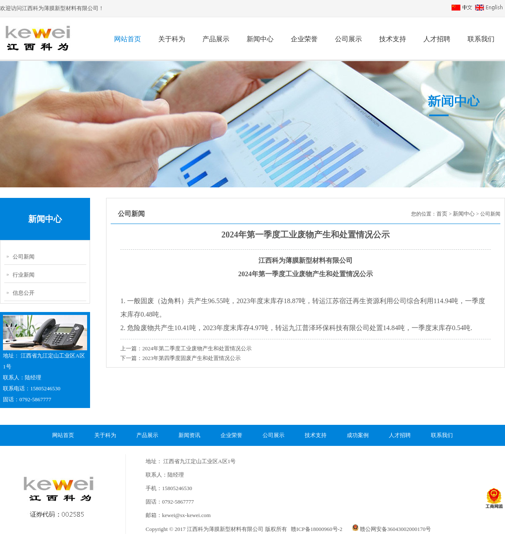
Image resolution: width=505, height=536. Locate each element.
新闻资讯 (189, 435)
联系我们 (481, 39)
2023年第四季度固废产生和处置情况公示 (191, 358)
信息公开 (24, 293)
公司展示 (348, 39)
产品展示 (215, 39)
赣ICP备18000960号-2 (316, 529)
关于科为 (171, 39)
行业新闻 (24, 275)
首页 (441, 214)
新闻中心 (260, 39)
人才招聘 (436, 39)
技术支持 (392, 39)
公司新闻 (24, 256)
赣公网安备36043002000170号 (391, 529)
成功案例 (358, 435)
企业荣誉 (304, 39)
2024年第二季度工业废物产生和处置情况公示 (197, 348)
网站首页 (127, 39)
